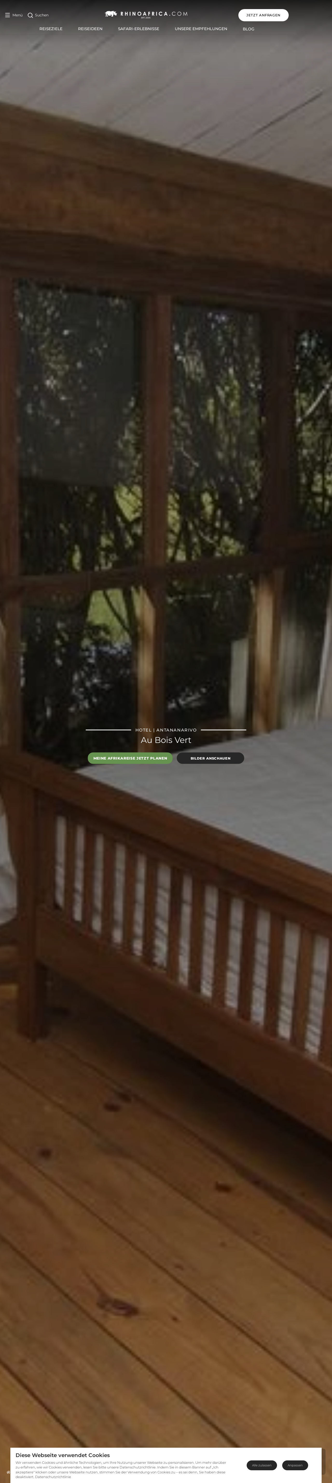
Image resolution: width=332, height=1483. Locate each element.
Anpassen (295, 1465)
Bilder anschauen (210, 758)
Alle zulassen (262, 1465)
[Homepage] (8, 1472)
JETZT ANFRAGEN (302, 15)
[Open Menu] (14, 15)
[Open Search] (38, 15)
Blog (268, 28)
